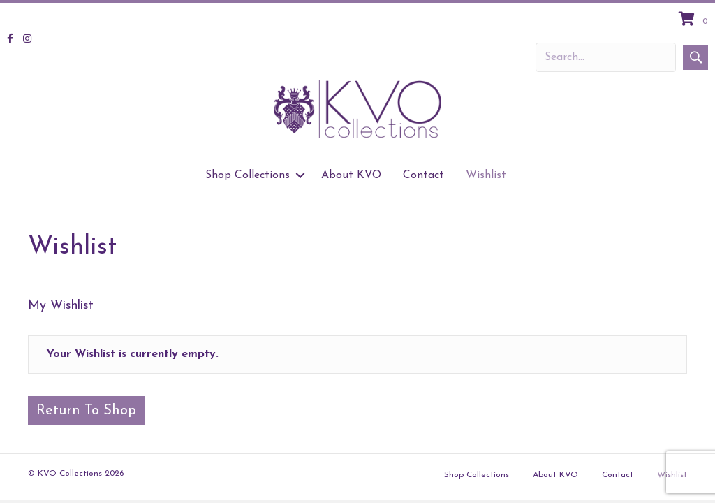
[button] (695, 57)
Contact (617, 475)
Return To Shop (86, 411)
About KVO (555, 475)
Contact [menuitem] (423, 175)
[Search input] (606, 57)
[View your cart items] (695, 20)
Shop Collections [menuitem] (247, 175)
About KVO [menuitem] (351, 175)
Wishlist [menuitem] (486, 175)
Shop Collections (476, 475)
